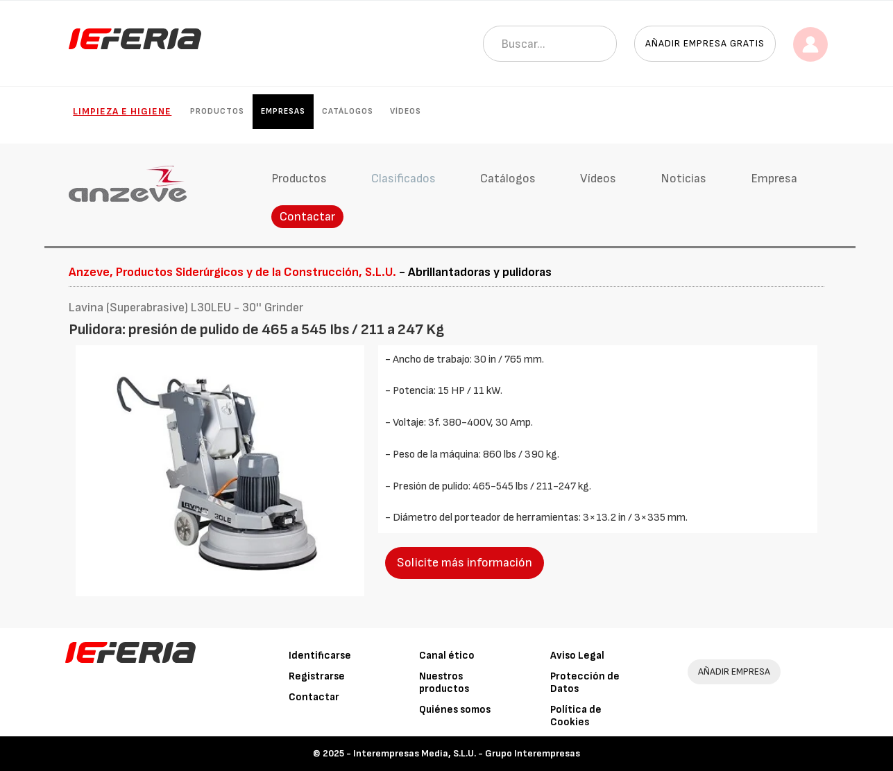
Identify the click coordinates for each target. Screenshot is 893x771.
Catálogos (347, 111)
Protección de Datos (585, 682)
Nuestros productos (444, 682)
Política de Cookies (576, 716)
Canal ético (447, 655)
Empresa (774, 178)
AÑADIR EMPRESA (734, 671)
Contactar (307, 216)
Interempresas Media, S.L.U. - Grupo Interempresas (466, 753)
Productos (217, 111)
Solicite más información (464, 562)
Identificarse (320, 655)
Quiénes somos (455, 709)
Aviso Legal (577, 655)
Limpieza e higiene (122, 111)
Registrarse (317, 676)
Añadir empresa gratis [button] (705, 43)
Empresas (283, 111)
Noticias (683, 178)
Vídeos (405, 111)
